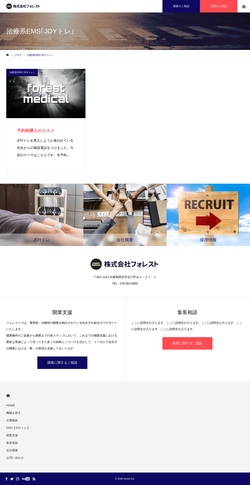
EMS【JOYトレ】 (18, 427)
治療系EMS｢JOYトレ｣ (22, 72)
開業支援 (12, 435)
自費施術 (12, 420)
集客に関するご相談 (187, 343)
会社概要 (12, 450)
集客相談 (12, 442)
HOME (8, 395)
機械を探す (13, 412)
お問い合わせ (15, 457)
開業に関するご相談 (62, 362)
